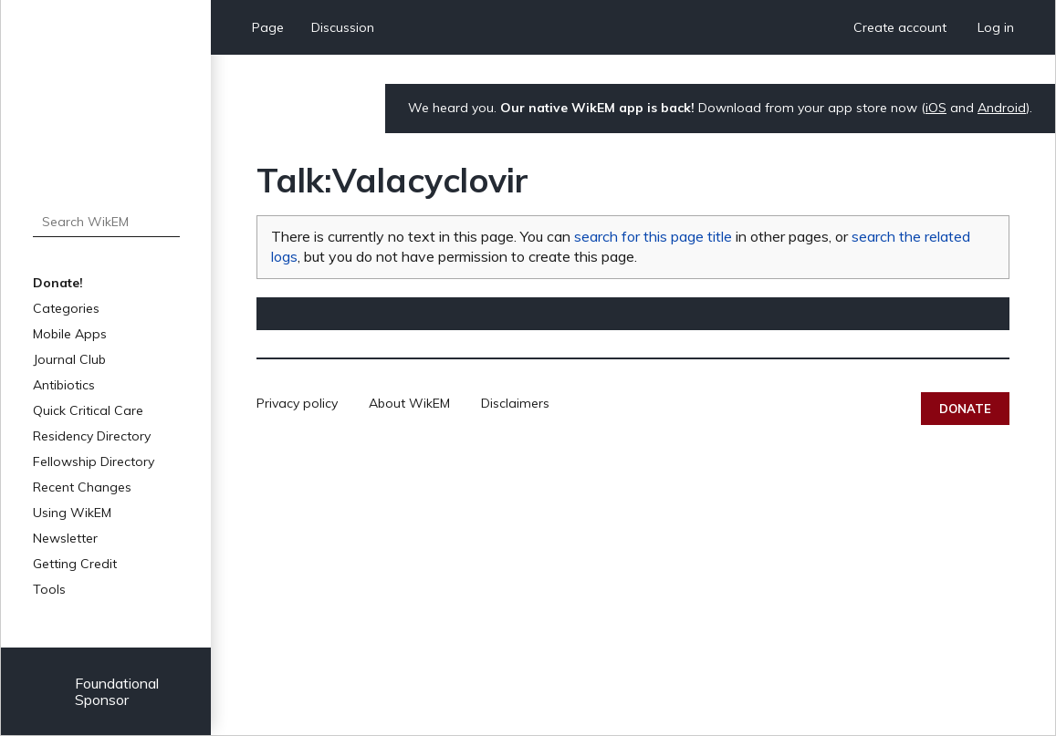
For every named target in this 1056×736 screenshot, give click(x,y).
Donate (965, 408)
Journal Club (69, 359)
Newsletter (65, 538)
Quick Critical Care (88, 410)
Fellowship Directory (93, 461)
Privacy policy (297, 403)
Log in (996, 27)
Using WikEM (72, 512)
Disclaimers (515, 403)
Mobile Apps (70, 334)
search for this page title (653, 236)
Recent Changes (82, 487)
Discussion (342, 27)
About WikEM (409, 403)
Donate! (58, 283)
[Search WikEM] (106, 221)
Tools (49, 589)
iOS (935, 107)
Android (1002, 107)
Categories (66, 308)
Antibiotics (64, 385)
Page (268, 27)
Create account (899, 27)
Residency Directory (92, 436)
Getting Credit (75, 563)
